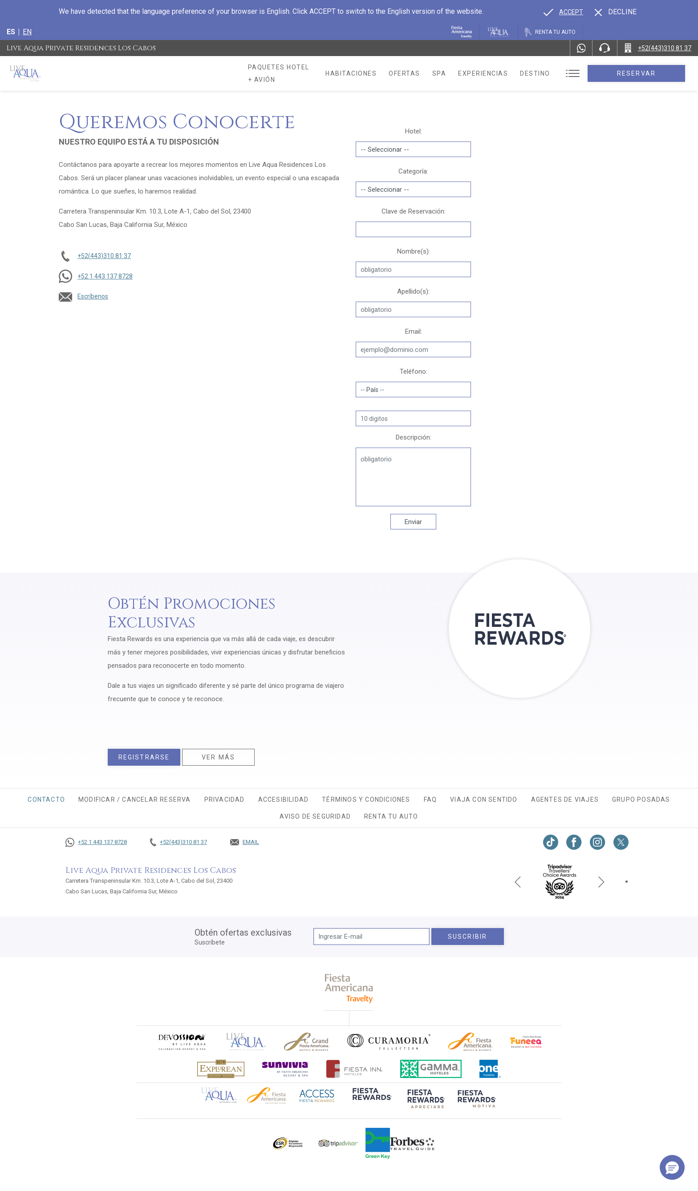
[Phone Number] (604, 48)
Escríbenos (92, 296)
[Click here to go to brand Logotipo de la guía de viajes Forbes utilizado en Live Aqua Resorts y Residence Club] (412, 1143)
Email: (413, 331)
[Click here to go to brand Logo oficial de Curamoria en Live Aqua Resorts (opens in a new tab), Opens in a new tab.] (388, 1041)
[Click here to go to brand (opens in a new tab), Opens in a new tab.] (181, 1042)
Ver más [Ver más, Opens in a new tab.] (218, 757)
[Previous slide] (518, 881)
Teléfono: (413, 371)
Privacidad (224, 799)
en (27, 32)
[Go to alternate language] (563, 12)
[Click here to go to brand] (246, 1042)
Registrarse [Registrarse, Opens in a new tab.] (144, 757)
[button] (672, 1167)
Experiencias (508, 73)
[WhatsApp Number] (581, 48)
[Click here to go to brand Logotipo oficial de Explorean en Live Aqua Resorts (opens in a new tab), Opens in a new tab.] (220, 1069)
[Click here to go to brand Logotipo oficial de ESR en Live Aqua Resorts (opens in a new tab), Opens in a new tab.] (287, 1143)
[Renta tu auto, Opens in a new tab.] (550, 32)
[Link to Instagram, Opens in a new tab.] (597, 842)
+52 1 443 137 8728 (105, 276)
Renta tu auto (391, 816)
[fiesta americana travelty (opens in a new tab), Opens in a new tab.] (349, 988)
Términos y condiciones (366, 799)
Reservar (648, 73)
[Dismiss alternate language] (615, 12)
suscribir (467, 936)
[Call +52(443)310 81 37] (657, 48)
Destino (560, 73)
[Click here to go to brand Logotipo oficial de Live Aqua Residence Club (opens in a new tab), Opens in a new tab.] (218, 1094)
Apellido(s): (413, 291)
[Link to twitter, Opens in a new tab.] (621, 842)
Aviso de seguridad (315, 816)
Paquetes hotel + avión (293, 76)
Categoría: (413, 171)
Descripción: (413, 437)
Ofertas (430, 73)
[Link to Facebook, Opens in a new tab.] (574, 842)
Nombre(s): (413, 251)
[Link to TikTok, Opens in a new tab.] (550, 842)
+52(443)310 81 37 (104, 255)
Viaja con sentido (483, 799)
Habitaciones (376, 73)
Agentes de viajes (565, 799)
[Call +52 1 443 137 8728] (96, 842)
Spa (464, 73)
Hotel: (413, 131)
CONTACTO (46, 799)
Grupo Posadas (641, 799)
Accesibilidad (283, 799)
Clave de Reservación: (413, 211)
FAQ (430, 799)
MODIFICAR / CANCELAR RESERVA (134, 799)
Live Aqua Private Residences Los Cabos (81, 48)
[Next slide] (601, 881)
